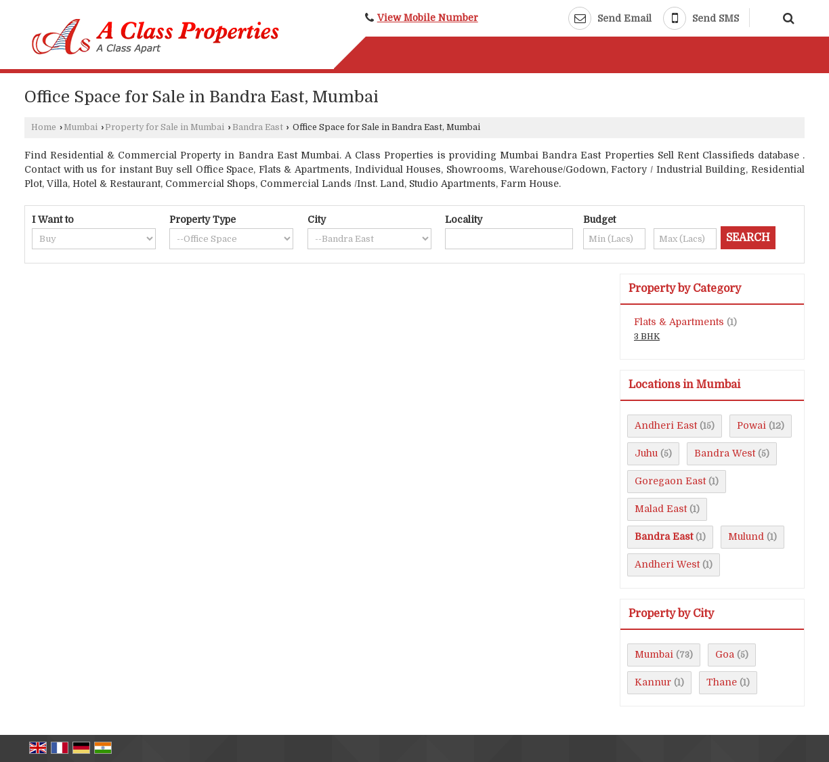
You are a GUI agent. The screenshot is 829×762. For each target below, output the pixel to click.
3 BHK (647, 336)
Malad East (661, 508)
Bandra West (724, 453)
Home (43, 127)
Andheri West (667, 564)
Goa (724, 654)
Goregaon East (670, 480)
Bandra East (257, 127)
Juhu (646, 453)
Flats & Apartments (679, 321)
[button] (427, 18)
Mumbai (81, 127)
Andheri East (666, 425)
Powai (751, 425)
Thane (721, 682)
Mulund (746, 536)
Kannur (653, 682)
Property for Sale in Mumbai (164, 127)
